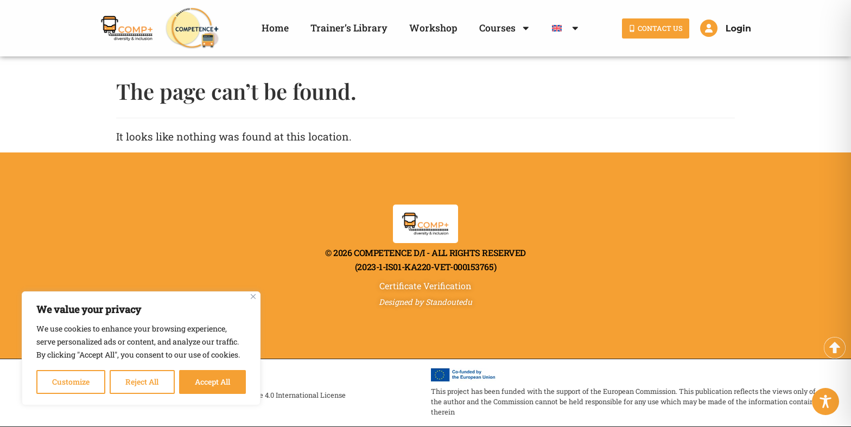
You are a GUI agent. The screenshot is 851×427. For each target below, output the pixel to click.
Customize (71, 382)
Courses (505, 28)
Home (275, 28)
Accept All (212, 382)
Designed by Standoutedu (425, 302)
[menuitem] (565, 28)
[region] (141, 348)
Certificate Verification (425, 285)
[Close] (253, 296)
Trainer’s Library (349, 28)
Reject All (141, 382)
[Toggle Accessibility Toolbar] (825, 401)
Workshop (433, 28)
